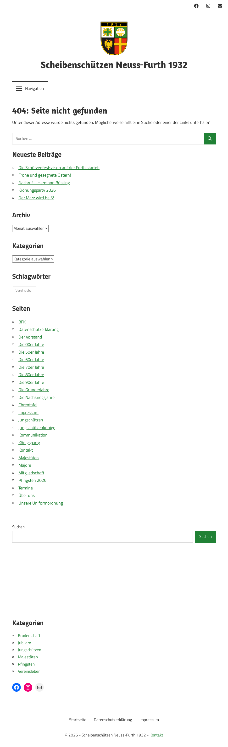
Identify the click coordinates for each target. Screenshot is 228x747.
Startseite (77, 720)
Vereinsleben (29, 671)
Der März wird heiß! (36, 198)
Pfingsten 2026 (32, 480)
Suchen (18, 527)
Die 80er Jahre (31, 374)
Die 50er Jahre (31, 352)
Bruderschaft (29, 635)
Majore (24, 465)
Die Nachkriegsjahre (36, 397)
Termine (25, 488)
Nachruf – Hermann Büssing (44, 182)
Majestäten (28, 457)
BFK (22, 322)
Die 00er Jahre (31, 344)
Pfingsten (26, 664)
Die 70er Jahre (31, 367)
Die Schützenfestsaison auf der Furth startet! (59, 167)
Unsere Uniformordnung (40, 503)
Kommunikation (33, 435)
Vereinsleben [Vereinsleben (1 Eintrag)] (24, 290)
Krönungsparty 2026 (37, 190)
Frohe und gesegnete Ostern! (44, 175)
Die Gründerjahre (33, 389)
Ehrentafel (27, 405)
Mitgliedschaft (31, 473)
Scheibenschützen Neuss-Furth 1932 (114, 64)
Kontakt (25, 450)
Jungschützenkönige (36, 427)
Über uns (26, 495)
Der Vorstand (30, 337)
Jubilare (24, 643)
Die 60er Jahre (31, 359)
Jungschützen (30, 420)
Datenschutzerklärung (38, 329)
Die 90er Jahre (31, 382)
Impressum (28, 412)
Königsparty (29, 442)
